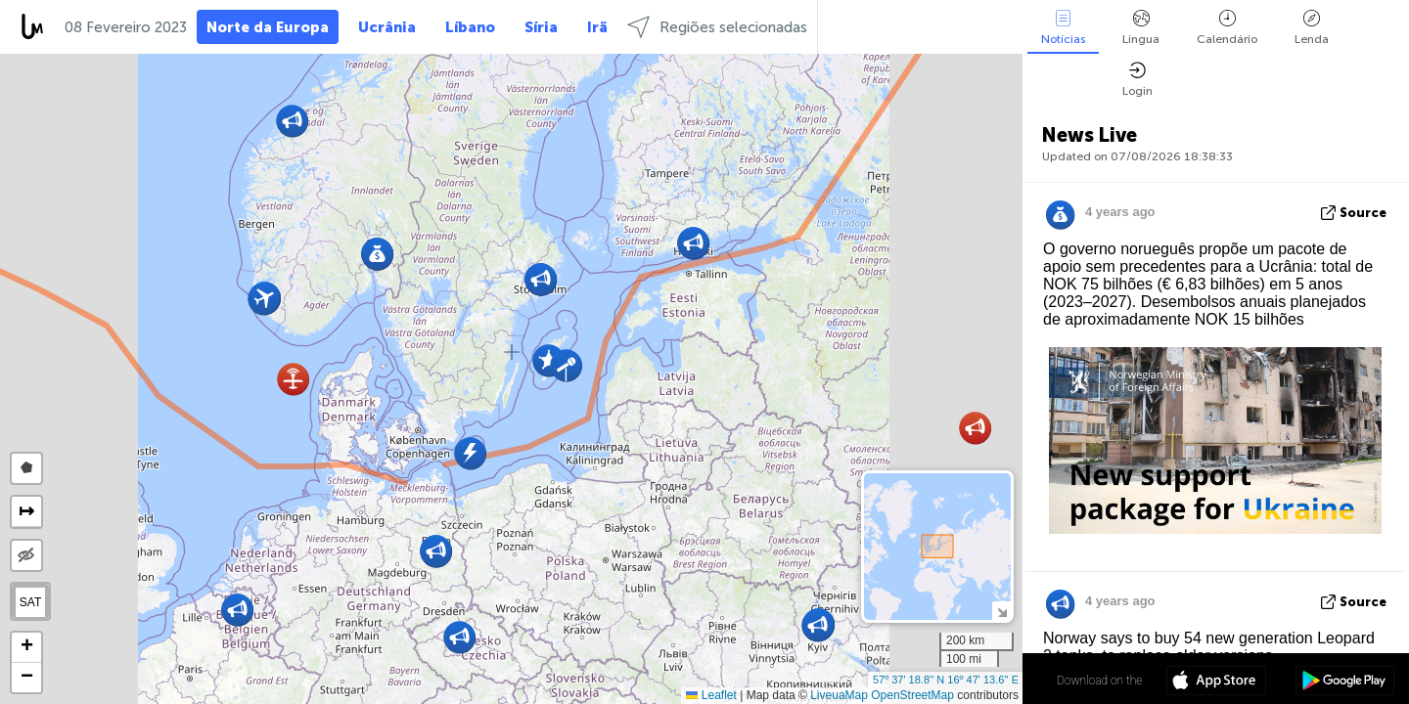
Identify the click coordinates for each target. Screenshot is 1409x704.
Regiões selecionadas (717, 27)
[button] (293, 379)
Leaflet (711, 695)
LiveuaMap (839, 695)
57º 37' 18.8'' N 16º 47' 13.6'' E (946, 679)
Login (1137, 80)
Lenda (1312, 28)
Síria (541, 27)
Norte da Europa (267, 27)
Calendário (1227, 28)
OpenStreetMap (912, 695)
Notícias (1063, 28)
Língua (1140, 28)
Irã (597, 27)
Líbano (470, 27)
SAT (30, 602)
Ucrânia (387, 27)
